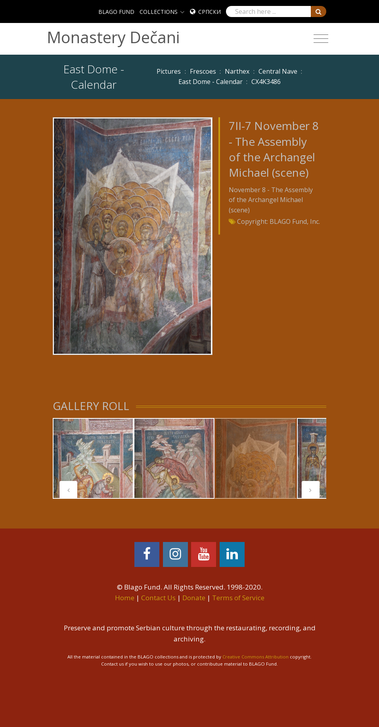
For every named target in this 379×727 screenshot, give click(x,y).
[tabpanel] (93, 458)
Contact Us (158, 597)
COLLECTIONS (159, 11)
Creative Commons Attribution (255, 657)
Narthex (237, 71)
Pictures (169, 71)
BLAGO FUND (116, 11)
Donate (193, 597)
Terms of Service (238, 597)
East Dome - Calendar (210, 81)
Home (124, 597)
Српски (209, 11)
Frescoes (203, 71)
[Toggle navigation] (321, 38)
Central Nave (277, 71)
